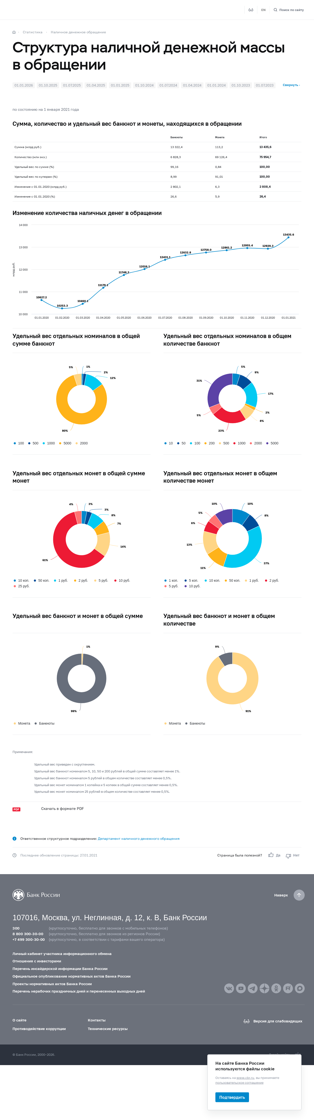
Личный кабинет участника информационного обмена (62, 953)
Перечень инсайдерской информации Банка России (60, 968)
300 (16, 928)
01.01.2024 (216, 85)
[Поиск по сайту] (289, 10)
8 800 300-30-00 (28, 933)
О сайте (19, 1020)
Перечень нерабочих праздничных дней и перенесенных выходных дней (79, 991)
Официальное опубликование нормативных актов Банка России (72, 976)
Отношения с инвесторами (37, 961)
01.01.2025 (120, 85)
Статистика (32, 32)
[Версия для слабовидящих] (251, 9)
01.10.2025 (48, 85)
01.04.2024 (192, 85)
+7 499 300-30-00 (29, 939)
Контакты (96, 1020)
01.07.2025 (72, 85)
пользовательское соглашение (239, 1082)
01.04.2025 (96, 85)
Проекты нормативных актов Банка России (52, 984)
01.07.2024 (168, 85)
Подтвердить (232, 1097)
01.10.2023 (241, 85)
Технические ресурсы (108, 1028)
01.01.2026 (23, 85)
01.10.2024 (144, 85)
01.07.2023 (265, 85)
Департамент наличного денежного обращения (139, 838)
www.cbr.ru (245, 1078)
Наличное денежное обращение (78, 32)
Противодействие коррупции (39, 1028)
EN (263, 10)
